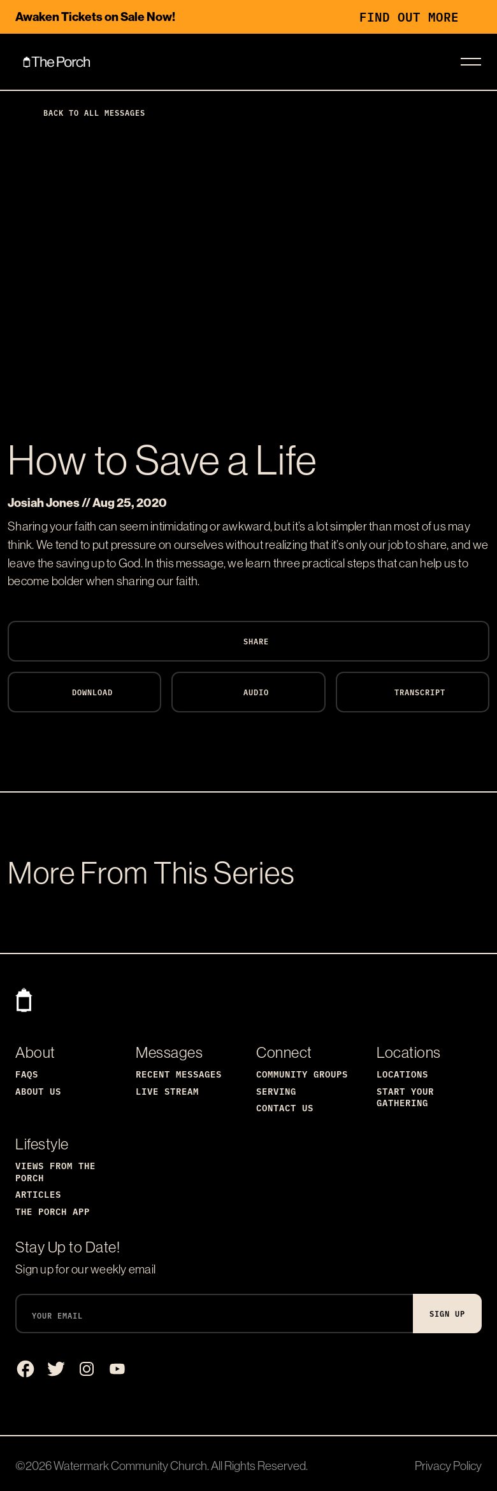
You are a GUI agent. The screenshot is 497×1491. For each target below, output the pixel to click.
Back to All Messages (84, 112)
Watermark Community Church (130, 1466)
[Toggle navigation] (471, 62)
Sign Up (447, 1313)
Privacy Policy (448, 1466)
